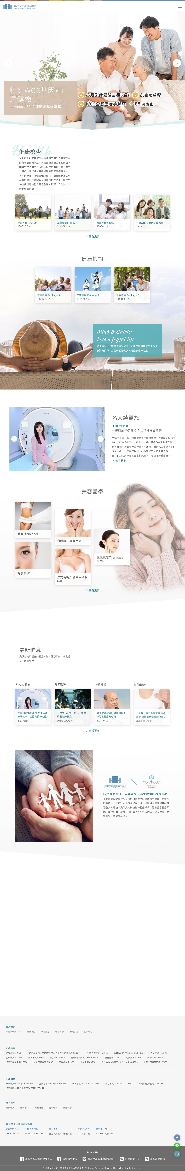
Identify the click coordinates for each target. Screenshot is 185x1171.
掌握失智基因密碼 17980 (155, 1062)
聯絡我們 (74, 1031)
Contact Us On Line (177, 1146)
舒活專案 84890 (57, 1057)
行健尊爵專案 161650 (97, 1053)
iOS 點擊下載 (83, 1133)
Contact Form (177, 1154)
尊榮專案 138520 (158, 1053)
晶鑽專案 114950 (14, 1057)
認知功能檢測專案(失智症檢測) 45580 (119, 1062)
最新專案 (10, 1107)
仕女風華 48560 (88, 1062)
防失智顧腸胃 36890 (43, 1062)
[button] (8, 63)
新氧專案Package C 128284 (86, 1083)
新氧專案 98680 (36, 1057)
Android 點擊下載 (104, 1133)
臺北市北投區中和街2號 (60, 1133)
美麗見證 (39, 1107)
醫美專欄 (53, 1107)
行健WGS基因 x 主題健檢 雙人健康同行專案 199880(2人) (54, 1053)
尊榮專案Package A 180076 (19, 1083)
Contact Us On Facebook (177, 1137)
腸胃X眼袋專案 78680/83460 (85, 1057)
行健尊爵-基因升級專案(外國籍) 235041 (25, 1088)
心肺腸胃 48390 (134, 1057)
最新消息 (59, 1031)
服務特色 (31, 1031)
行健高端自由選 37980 (17, 1062)
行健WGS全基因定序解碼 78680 (129, 1053)
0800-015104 (12, 1133)
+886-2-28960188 (34, 1133)
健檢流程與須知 (13, 1053)
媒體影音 (67, 1107)
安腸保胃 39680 (155, 1057)
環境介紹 (45, 1031)
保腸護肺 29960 (66, 1062)
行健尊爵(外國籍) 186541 (150, 1083)
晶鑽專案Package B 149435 (52, 1083)
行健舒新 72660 (112, 1057)
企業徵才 (88, 1031)
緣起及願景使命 (13, 1031)
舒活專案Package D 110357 (119, 1083)
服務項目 (24, 1107)
